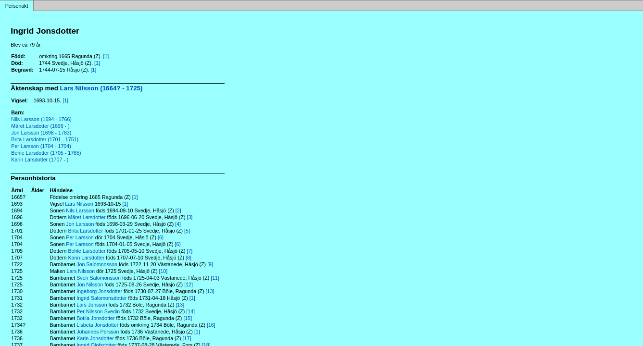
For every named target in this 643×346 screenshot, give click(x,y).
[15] (187, 318)
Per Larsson (79, 237)
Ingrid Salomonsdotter (101, 298)
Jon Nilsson (89, 284)
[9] (210, 264)
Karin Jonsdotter (95, 338)
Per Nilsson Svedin (98, 311)
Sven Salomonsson (98, 278)
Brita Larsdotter (85, 231)
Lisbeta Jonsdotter (97, 325)
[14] (190, 311)
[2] (178, 210)
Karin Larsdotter (86, 257)
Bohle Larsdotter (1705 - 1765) (46, 153)
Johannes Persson (97, 331)
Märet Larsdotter (86, 217)
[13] (210, 291)
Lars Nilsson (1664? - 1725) (101, 88)
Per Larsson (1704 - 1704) (41, 146)
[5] (187, 231)
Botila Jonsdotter (95, 318)
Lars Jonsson (91, 305)
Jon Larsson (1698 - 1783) (41, 133)
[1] (106, 56)
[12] (188, 284)
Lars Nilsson (79, 204)
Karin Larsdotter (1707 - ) (39, 159)
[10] (163, 271)
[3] (189, 217)
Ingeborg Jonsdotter (99, 291)
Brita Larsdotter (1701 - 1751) (44, 139)
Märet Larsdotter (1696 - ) (40, 126)
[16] (211, 325)
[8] (188, 257)
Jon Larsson (80, 224)
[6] (161, 237)
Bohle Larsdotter (86, 251)
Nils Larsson (80, 210)
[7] (189, 251)
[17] (187, 338)
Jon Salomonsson (96, 264)
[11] (215, 278)
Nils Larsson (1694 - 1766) (41, 119)
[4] (178, 224)
